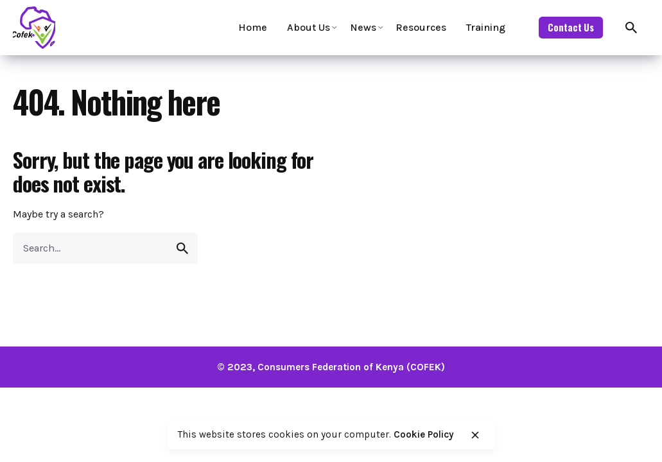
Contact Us (571, 27)
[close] (475, 435)
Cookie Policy (424, 434)
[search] (182, 248)
